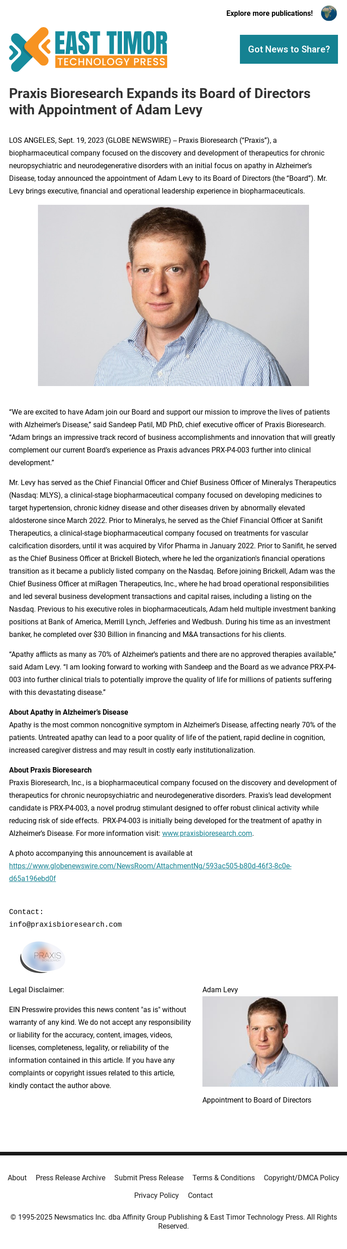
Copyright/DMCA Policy (301, 1178)
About (17, 1178)
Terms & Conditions (223, 1178)
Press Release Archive (70, 1178)
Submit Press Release (148, 1178)
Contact (200, 1195)
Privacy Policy (156, 1195)
